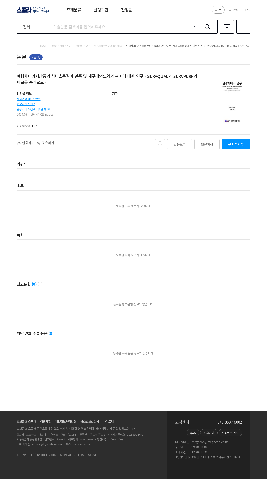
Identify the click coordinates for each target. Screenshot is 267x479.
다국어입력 (227, 33)
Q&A (193, 433)
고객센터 (234, 10)
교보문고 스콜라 (26, 421)
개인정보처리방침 (65, 421)
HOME (43, 45)
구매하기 (234, 144)
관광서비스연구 (26, 104)
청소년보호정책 (89, 421)
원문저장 (207, 144)
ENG (247, 10)
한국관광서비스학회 (28, 99)
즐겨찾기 (243, 33)
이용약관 (45, 421)
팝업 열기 (40, 284)
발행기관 (101, 10)
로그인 (218, 9)
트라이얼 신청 (230, 433)
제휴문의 (209, 433)
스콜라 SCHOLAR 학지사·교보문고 (32, 12)
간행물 (126, 10)
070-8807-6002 (229, 422)
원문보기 (180, 144)
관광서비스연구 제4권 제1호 (34, 109)
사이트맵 (108, 421)
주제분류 (73, 10)
